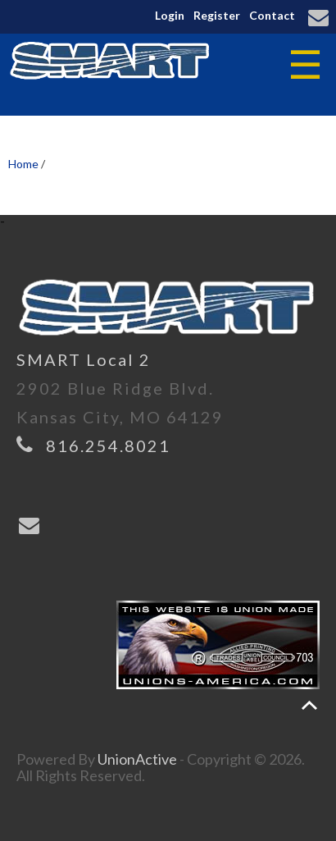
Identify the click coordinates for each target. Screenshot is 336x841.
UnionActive (137, 759)
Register (216, 15)
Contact (272, 15)
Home (23, 164)
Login (169, 15)
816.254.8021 (108, 445)
